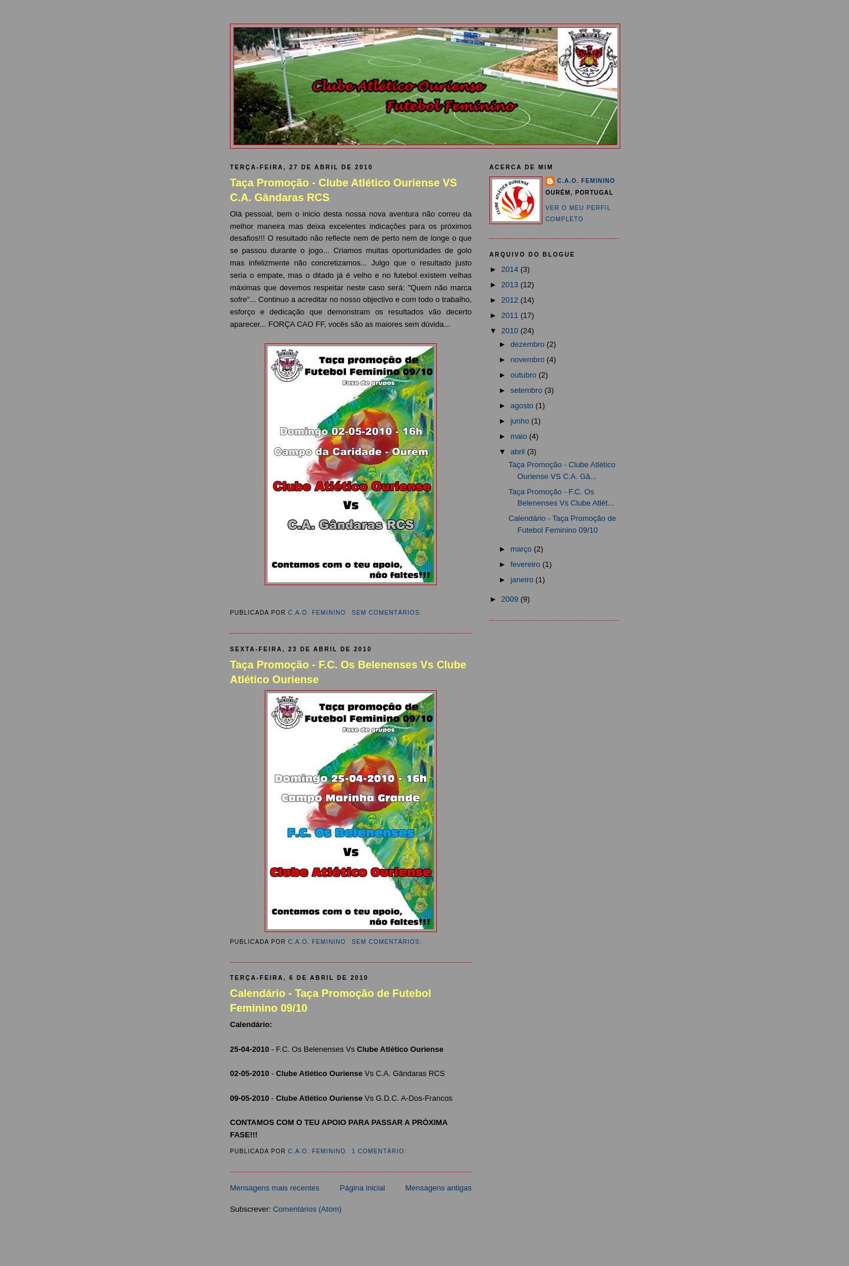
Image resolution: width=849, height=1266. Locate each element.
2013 (511, 284)
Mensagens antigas (438, 1187)
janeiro (523, 579)
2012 (511, 300)
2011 (511, 315)
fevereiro (526, 564)
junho (521, 420)
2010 (511, 330)
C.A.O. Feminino (586, 181)
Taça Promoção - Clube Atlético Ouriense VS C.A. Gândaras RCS (343, 190)
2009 (511, 599)
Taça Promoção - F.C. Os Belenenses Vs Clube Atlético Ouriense (348, 672)
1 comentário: (380, 1151)
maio (520, 436)
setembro (528, 390)
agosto (523, 405)
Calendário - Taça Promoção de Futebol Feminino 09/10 (330, 1001)
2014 (511, 269)
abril (519, 451)
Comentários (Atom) (307, 1209)
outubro (525, 374)
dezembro (529, 344)
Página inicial (362, 1187)
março (522, 549)
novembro (529, 359)
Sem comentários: (387, 612)
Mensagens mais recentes (275, 1187)
